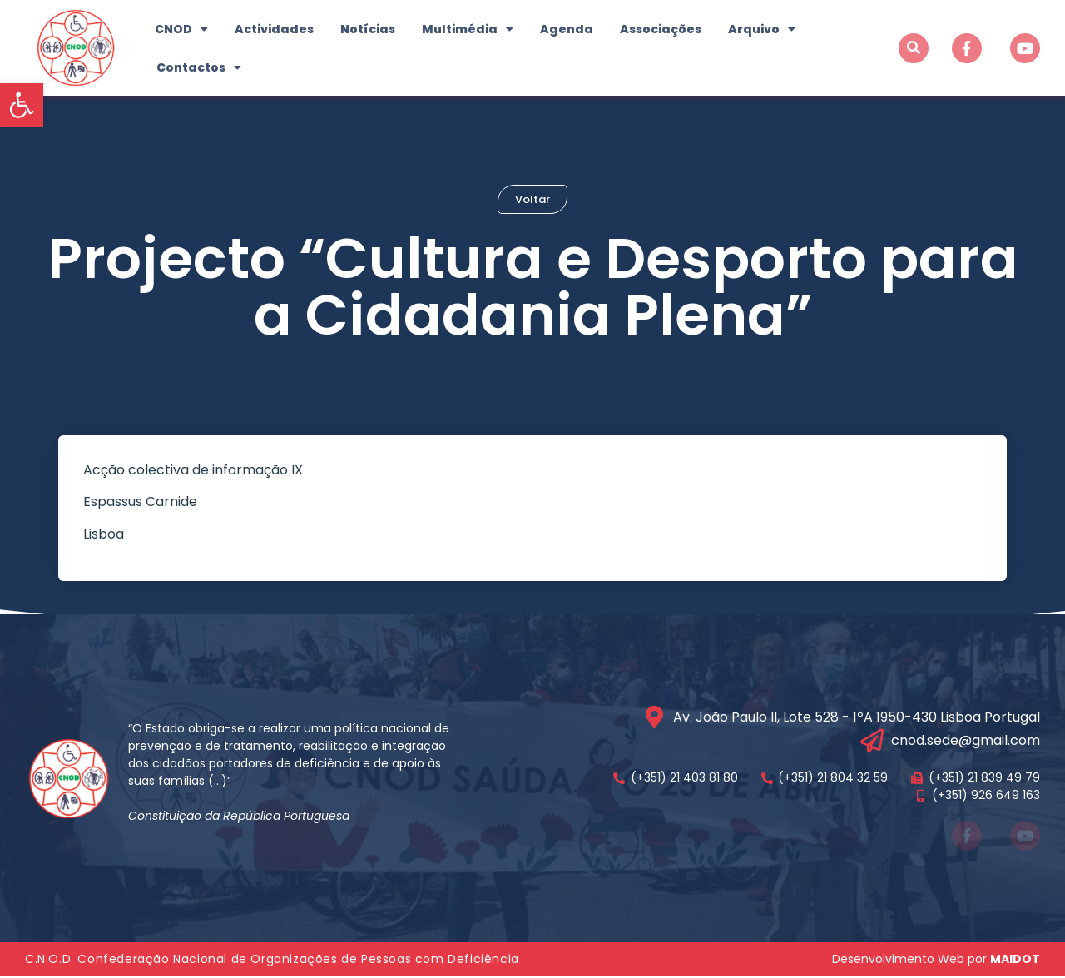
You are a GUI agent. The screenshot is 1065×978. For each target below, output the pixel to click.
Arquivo (761, 29)
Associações (660, 29)
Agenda (566, 29)
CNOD (181, 29)
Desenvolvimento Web (898, 961)
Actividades (274, 29)
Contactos (198, 67)
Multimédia (467, 29)
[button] (21, 105)
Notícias (367, 29)
